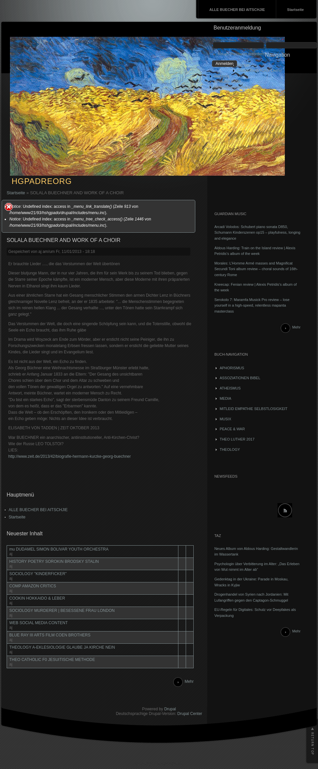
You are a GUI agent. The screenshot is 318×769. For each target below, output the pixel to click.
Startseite (295, 10)
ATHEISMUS (230, 388)
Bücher (243, 65)
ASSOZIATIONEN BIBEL (240, 378)
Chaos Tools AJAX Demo (259, 70)
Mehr (189, 681)
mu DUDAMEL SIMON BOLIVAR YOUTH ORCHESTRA (58, 549)
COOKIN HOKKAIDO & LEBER (37, 598)
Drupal (170, 709)
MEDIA (225, 398)
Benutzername (226, 40)
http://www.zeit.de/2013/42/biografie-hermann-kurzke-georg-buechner (69, 456)
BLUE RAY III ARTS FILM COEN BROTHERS (50, 635)
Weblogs (221, 76)
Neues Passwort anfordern (241, 54)
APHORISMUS (232, 368)
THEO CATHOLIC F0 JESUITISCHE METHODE (52, 659)
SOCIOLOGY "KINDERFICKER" (38, 573)
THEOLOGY (230, 449)
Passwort (274, 40)
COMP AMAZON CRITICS (32, 586)
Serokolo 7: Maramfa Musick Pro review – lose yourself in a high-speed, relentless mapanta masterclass (251, 305)
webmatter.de (170, 763)
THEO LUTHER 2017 (237, 439)
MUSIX (225, 419)
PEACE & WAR (232, 429)
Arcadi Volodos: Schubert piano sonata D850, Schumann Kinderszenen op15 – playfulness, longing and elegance (257, 232)
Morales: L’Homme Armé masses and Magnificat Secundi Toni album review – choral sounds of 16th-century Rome (256, 269)
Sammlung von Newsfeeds (237, 87)
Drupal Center (189, 713)
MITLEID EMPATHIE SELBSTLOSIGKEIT (253, 409)
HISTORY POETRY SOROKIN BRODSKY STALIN (54, 561)
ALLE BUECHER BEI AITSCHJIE (237, 10)
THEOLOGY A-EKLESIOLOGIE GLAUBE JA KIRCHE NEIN (62, 647)
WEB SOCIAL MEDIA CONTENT (38, 623)
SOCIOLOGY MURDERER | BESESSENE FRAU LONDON (62, 610)
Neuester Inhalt (227, 81)
